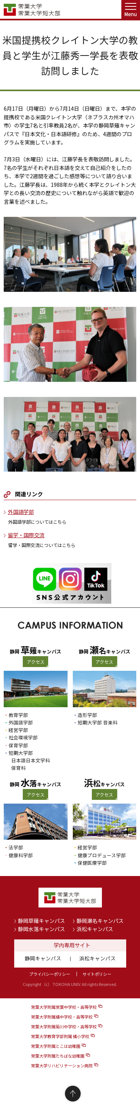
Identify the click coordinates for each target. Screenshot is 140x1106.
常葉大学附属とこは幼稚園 (55, 1046)
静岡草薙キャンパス (41, 920)
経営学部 (18, 729)
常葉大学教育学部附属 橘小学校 (60, 1036)
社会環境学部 (23, 737)
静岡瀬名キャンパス (100, 920)
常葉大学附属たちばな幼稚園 (57, 1056)
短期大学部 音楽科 (98, 722)
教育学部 (18, 714)
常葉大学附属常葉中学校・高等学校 (64, 1007)
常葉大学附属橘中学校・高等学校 (62, 1017)
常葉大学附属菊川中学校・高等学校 (64, 1026)
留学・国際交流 (26, 535)
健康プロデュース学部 (102, 855)
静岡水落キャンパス (41, 929)
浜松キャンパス (95, 929)
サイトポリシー (97, 974)
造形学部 (87, 714)
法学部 (16, 847)
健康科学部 (21, 855)
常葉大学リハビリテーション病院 (62, 1065)
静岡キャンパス (43, 958)
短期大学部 (21, 752)
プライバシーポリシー (49, 974)
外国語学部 (21, 511)
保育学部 (18, 745)
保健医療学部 (92, 862)
